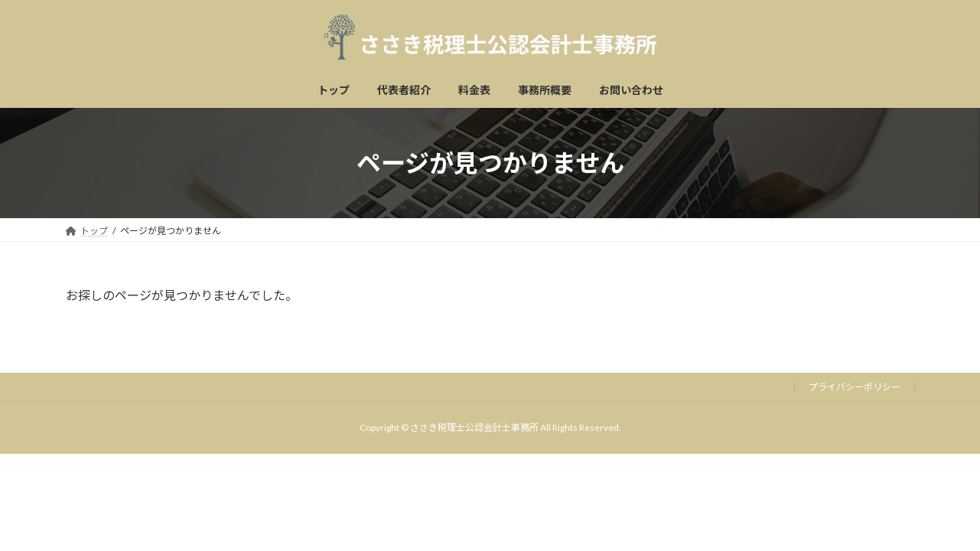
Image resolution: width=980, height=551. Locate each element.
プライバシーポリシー (854, 387)
